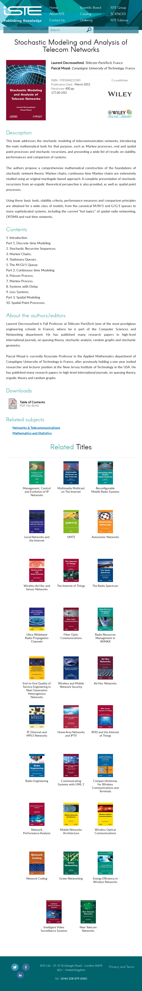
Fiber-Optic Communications (71, 624)
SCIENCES (118, 14)
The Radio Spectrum (105, 573)
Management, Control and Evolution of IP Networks (37, 479)
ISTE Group (118, 7)
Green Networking (71, 866)
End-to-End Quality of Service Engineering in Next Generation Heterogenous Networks (37, 677)
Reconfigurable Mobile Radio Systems (105, 477)
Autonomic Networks (105, 524)
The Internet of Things (71, 573)
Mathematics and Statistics (32, 433)
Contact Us (57, 20)
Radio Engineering (36, 768)
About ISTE (57, 14)
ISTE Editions (119, 20)
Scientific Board (90, 7)
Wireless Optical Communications (105, 819)
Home (53, 7)
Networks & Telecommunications (36, 427)
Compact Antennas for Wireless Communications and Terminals (105, 773)
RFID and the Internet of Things (105, 721)
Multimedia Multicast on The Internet (71, 477)
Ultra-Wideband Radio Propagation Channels (36, 625)
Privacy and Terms (121, 967)
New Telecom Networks (88, 916)
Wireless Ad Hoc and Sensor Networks (37, 575)
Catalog (85, 14)
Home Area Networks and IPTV (71, 721)
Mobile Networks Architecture (71, 819)
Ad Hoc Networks (105, 670)
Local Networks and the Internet (36, 526)
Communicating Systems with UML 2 (71, 770)
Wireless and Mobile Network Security (71, 672)
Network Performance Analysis (36, 819)
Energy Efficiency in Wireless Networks (105, 868)
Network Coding (36, 866)
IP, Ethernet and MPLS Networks (36, 721)
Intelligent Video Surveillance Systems (54, 916)
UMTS (71, 524)
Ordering (86, 20)
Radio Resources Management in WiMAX (105, 625)
